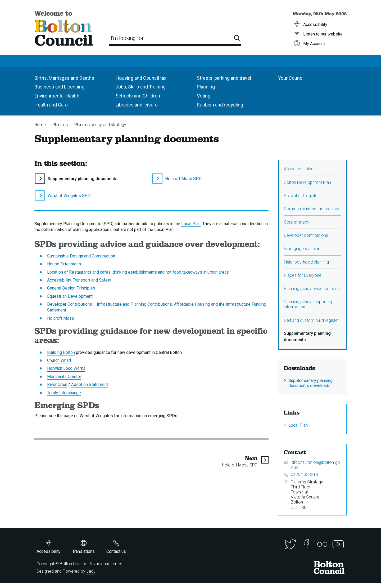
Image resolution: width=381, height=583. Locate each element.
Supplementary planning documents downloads (310, 383)
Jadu (91, 571)
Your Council (291, 78)
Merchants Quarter (64, 376)
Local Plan (191, 223)
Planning (206, 87)
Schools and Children (138, 96)
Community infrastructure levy (311, 208)
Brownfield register (301, 195)
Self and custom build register (311, 320)
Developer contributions (306, 235)
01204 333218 (304, 474)
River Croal (57, 384)
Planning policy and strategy (100, 124)
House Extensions (64, 263)
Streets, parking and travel (224, 78)
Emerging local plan (302, 248)
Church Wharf (59, 360)
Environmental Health (56, 96)
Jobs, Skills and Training (141, 87)
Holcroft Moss (60, 318)
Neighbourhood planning (306, 262)
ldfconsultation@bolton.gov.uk (315, 465)
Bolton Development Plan (307, 182)
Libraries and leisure (137, 105)
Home (40, 124)
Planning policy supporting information (308, 304)
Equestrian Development (70, 296)
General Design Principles (71, 288)
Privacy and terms (105, 563)
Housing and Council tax (141, 78)
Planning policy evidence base (312, 288)
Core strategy (296, 222)
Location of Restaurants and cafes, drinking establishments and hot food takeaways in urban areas (138, 272)
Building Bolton (61, 352)
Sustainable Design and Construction (81, 256)
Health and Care (51, 105)
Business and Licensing (59, 87)
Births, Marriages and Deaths (64, 78)
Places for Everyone (302, 275)
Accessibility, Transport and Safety (79, 280)
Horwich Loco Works (66, 368)
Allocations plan (298, 168)
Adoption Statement (89, 384)
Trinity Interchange (64, 392)
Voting (203, 96)
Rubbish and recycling (220, 105)
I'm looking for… (129, 38)
